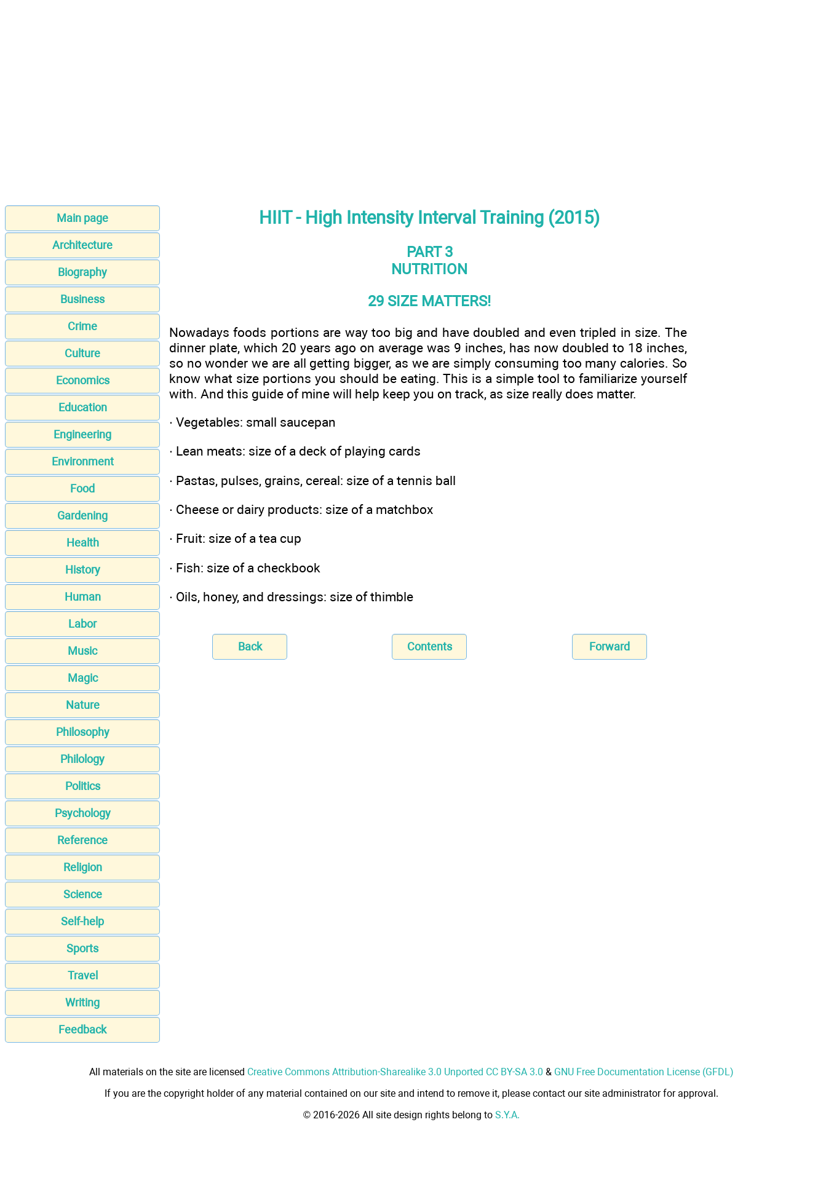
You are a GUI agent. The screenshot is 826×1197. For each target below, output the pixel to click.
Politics (82, 786)
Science (82, 894)
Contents (429, 646)
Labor (82, 623)
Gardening (82, 515)
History (82, 569)
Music (82, 650)
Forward (609, 646)
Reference (82, 840)
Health (82, 542)
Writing (82, 1002)
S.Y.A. (507, 1115)
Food (82, 488)
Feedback (82, 1029)
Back (250, 646)
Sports (82, 948)
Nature (83, 704)
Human (83, 596)
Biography (82, 272)
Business (82, 299)
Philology (82, 759)
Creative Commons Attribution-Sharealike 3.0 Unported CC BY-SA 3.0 (395, 1072)
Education (82, 407)
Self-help (82, 921)
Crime (82, 326)
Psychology (83, 813)
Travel (83, 975)
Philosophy (82, 731)
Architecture (82, 245)
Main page (82, 217)
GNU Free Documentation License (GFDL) (644, 1072)
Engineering (82, 434)
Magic (83, 677)
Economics (82, 380)
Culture (82, 353)
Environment (83, 461)
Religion (82, 867)
